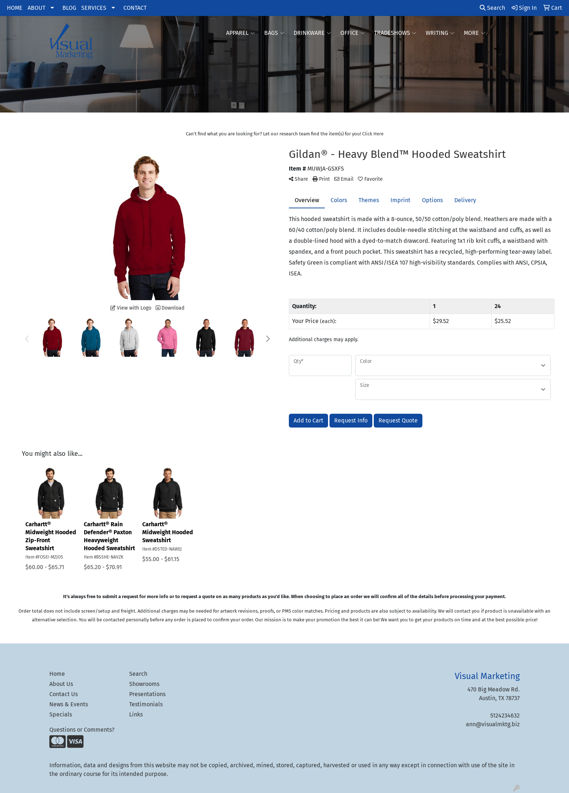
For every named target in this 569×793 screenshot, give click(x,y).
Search (492, 7)
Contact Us (63, 694)
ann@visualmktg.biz (493, 724)
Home (57, 673)
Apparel (240, 33)
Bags (274, 33)
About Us (61, 683)
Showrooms (144, 683)
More (474, 33)
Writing (440, 33)
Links (136, 714)
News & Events (68, 704)
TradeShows (395, 33)
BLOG (69, 7)
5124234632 (505, 715)
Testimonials (146, 704)
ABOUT (36, 7)
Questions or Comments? (81, 729)
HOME (14, 7)
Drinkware (312, 33)
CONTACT (135, 7)
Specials (60, 714)
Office (352, 33)
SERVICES (93, 7)
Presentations (147, 694)
